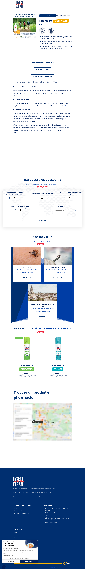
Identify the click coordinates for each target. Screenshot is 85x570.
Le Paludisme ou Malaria (51, 513)
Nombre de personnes (15, 193)
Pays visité (60, 206)
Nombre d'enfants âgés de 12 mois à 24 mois (70, 193)
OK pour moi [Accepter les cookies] (29, 561)
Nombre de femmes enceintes (42, 193)
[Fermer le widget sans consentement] (10, 541)
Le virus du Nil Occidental (52, 522)
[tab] (20, 82)
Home (15, 532)
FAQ (15, 537)
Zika (46, 515)
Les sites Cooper (18, 540)
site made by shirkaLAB (56, 567)
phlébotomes (67, 106)
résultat (42, 220)
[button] (41, 382)
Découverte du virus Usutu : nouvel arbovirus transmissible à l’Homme (57, 519)
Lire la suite (27, 277)
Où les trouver (18, 535)
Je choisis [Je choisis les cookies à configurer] (11, 561)
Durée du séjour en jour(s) (21, 206)
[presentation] (20, 82)
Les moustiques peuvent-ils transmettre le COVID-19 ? (56, 509)
